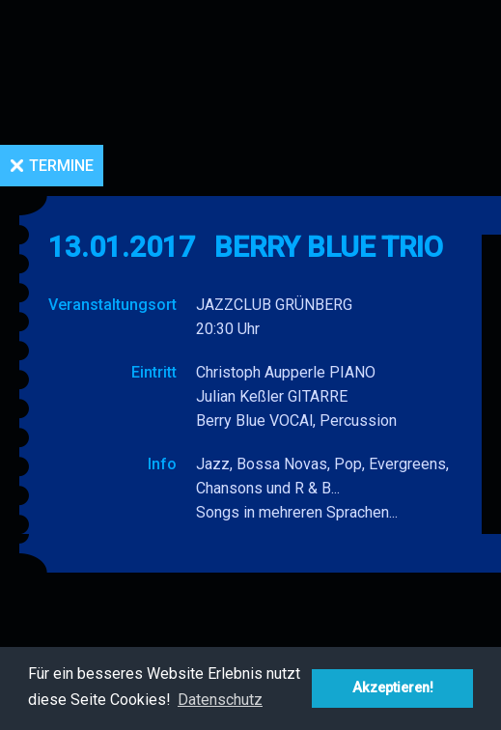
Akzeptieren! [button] (392, 688)
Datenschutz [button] (220, 699)
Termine (61, 165)
